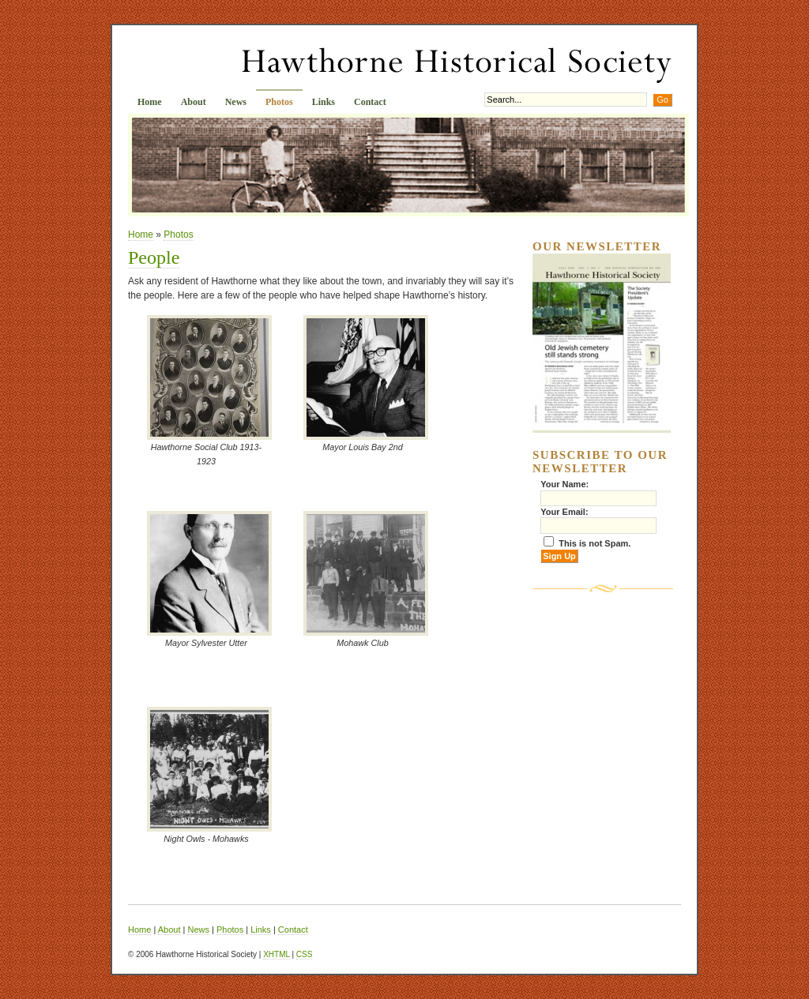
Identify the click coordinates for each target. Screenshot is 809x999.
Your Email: (564, 511)
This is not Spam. (594, 543)
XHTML (276, 954)
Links (323, 101)
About (193, 101)
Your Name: (564, 484)
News (235, 101)
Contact (370, 101)
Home (149, 101)
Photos (279, 101)
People (153, 257)
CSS (304, 954)
